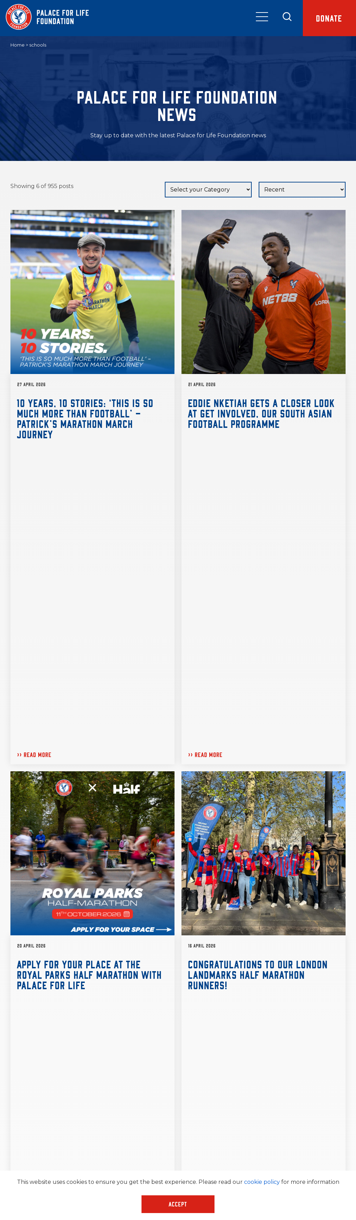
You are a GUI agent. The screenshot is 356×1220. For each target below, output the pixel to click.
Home (17, 45)
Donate (329, 18)
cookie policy (262, 1182)
